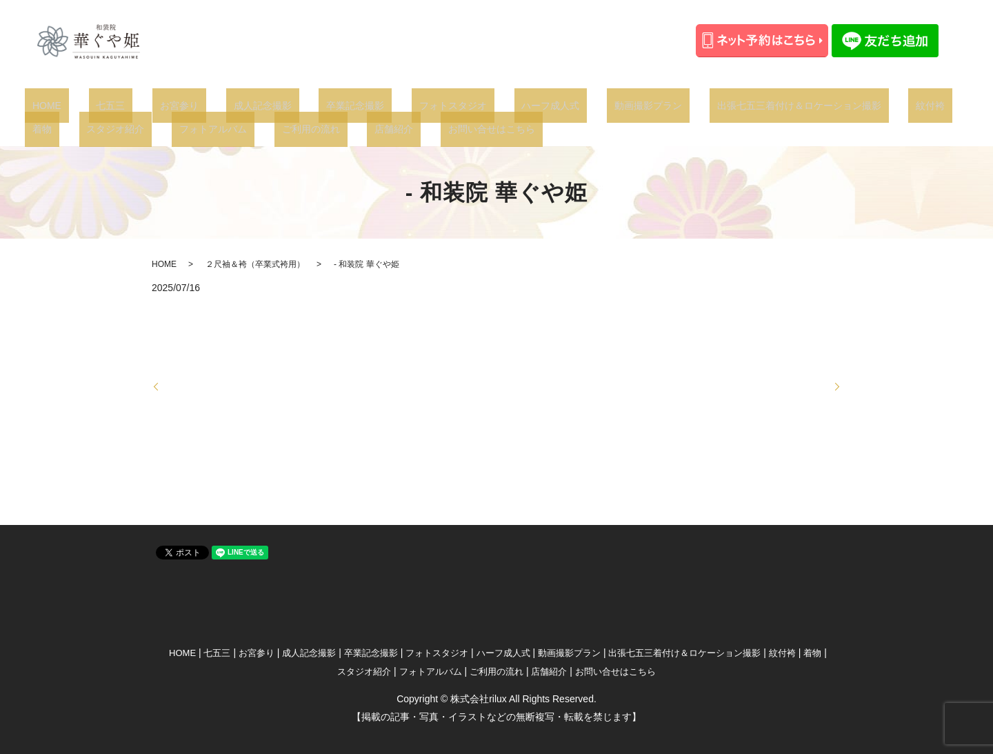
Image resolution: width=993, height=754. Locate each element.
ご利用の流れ (141, 128)
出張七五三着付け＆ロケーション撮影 (671, 104)
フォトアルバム (58, 128)
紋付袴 (787, 104)
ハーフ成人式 (453, 104)
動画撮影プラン (535, 104)
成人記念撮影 (210, 104)
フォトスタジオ (370, 104)
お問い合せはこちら (291, 128)
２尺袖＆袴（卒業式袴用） (255, 263)
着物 (831, 104)
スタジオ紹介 (890, 104)
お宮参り (142, 104)
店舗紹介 (209, 128)
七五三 (88, 104)
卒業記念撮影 (288, 104)
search (365, 129)
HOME (39, 104)
